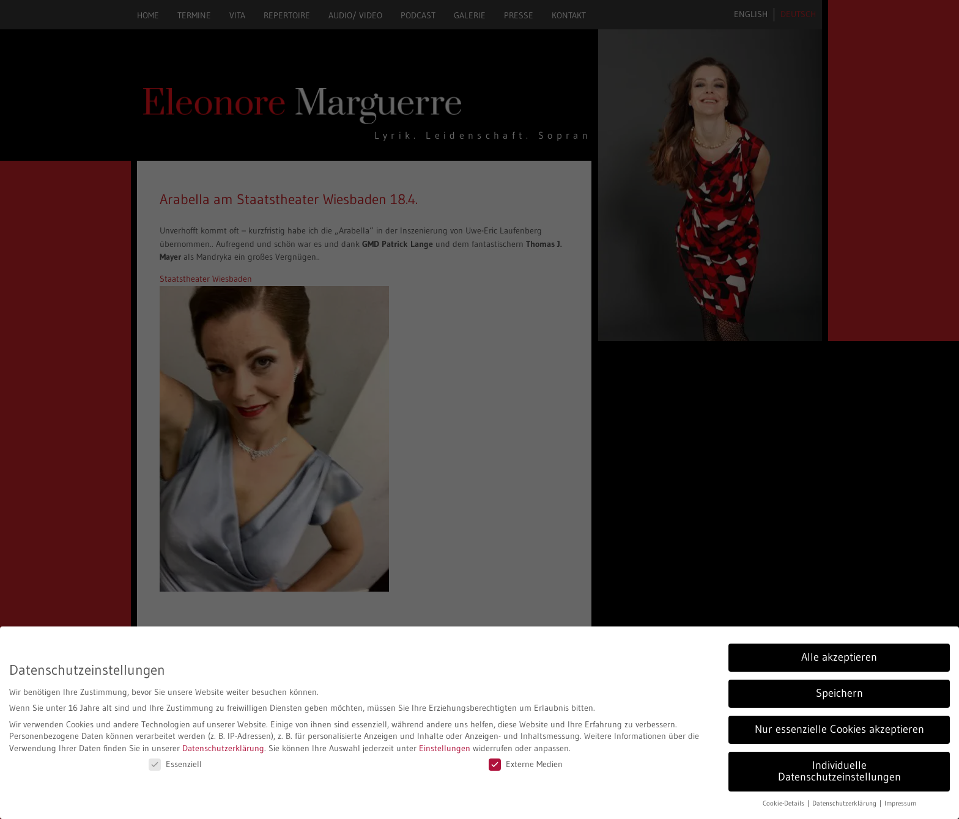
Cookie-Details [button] (784, 803)
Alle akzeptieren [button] (839, 657)
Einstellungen (444, 748)
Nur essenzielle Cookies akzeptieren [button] (839, 729)
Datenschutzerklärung (223, 748)
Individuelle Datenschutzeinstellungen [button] (839, 771)
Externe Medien (526, 763)
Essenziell (175, 763)
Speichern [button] (839, 693)
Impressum (900, 803)
